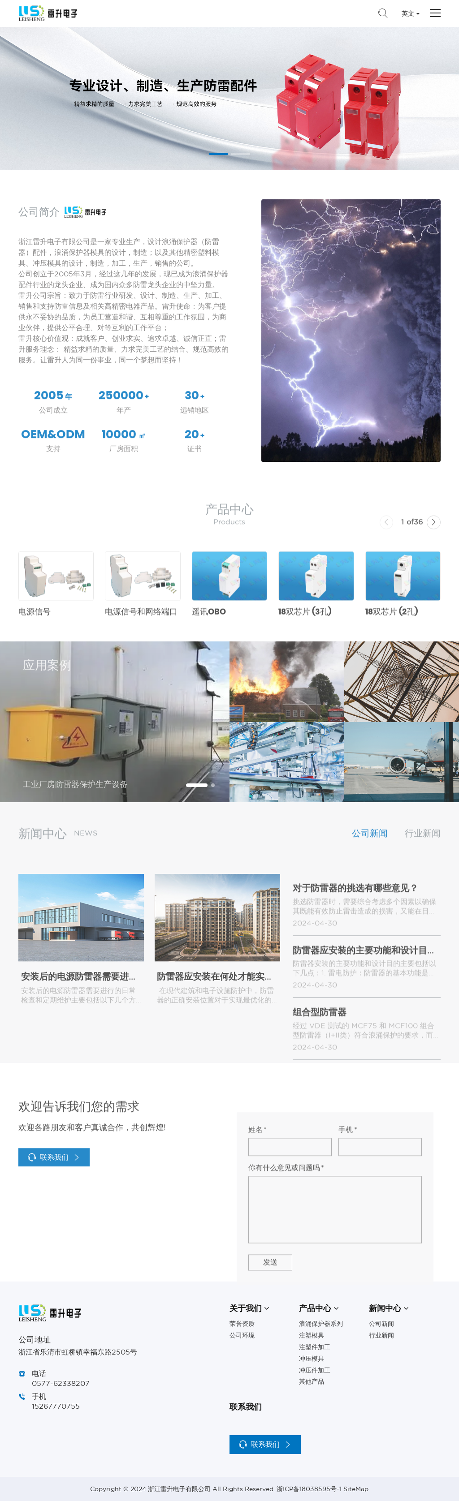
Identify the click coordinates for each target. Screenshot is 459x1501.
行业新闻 (423, 842)
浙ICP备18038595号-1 (309, 1488)
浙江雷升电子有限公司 (48, 13)
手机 (347, 1267)
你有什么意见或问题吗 (286, 1305)
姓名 (257, 1267)
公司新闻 (370, 842)
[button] (218, 154)
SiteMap (355, 1488)
